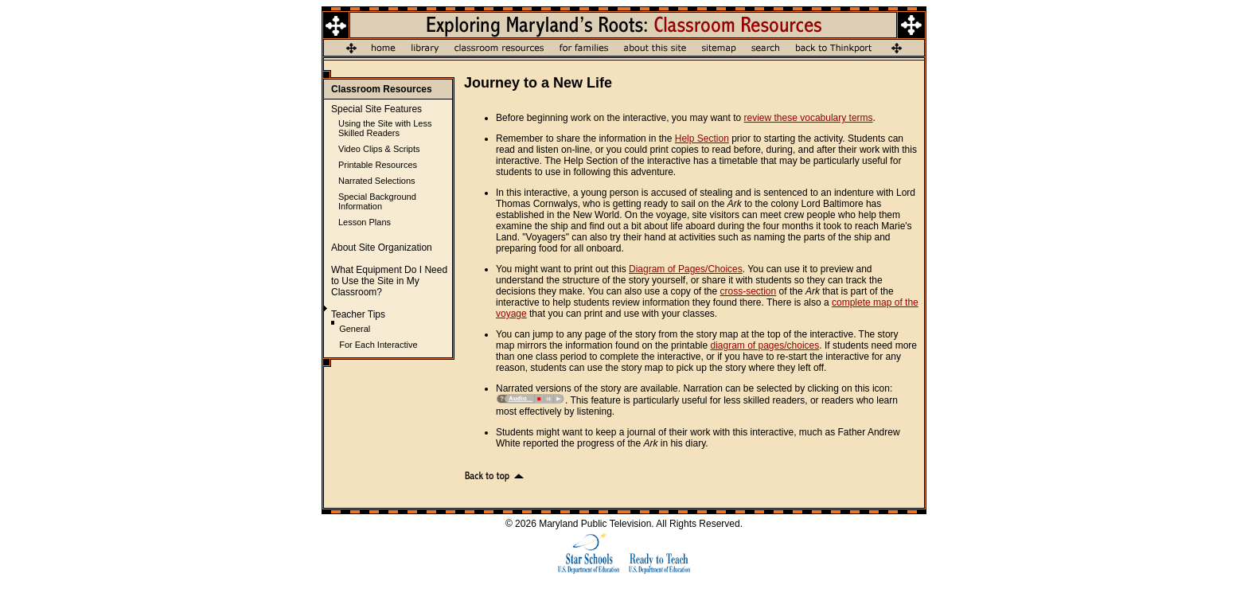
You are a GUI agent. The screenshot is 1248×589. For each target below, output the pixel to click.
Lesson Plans (364, 222)
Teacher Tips (358, 314)
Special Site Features (376, 109)
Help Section (702, 138)
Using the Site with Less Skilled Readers (384, 128)
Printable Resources (377, 165)
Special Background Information (377, 201)
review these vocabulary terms (808, 117)
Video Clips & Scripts (379, 149)
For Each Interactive (378, 344)
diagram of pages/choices (764, 345)
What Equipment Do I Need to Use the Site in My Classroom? (389, 281)
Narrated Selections (376, 180)
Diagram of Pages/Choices (686, 269)
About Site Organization (381, 247)
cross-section (748, 291)
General (354, 329)
